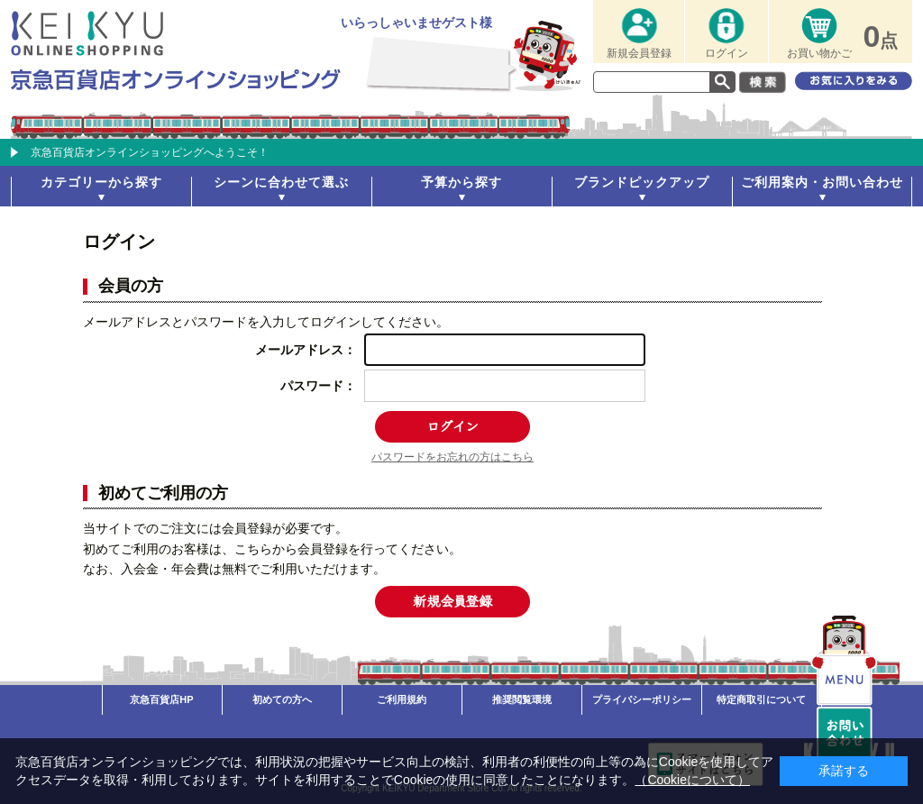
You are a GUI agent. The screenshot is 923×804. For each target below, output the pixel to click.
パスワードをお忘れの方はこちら (452, 457)
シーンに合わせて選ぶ (281, 182)
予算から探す (461, 182)
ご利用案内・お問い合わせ (822, 182)
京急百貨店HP (161, 699)
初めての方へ (282, 699)
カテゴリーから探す (101, 182)
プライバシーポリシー (641, 699)
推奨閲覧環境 (522, 699)
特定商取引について (761, 699)
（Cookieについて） (692, 779)
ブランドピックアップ (641, 182)
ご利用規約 (401, 699)
